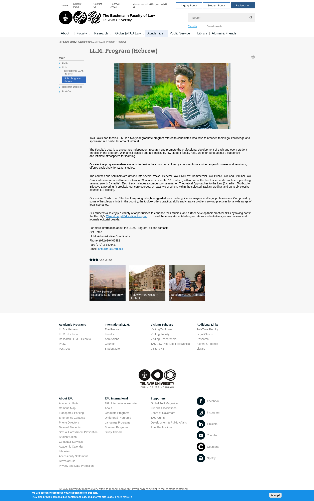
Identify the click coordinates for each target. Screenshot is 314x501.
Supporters (158, 398)
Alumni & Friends (207, 343)
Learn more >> (124, 498)
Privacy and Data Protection (76, 465)
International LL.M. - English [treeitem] (74, 72)
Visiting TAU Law (161, 329)
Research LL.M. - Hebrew (75, 339)
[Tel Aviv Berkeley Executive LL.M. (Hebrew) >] (107, 295)
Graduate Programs (117, 412)
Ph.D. (62, 343)
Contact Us (98, 5)
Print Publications (161, 427)
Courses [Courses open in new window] (110, 343)
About (108, 408)
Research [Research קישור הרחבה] (101, 33)
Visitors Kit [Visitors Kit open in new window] (157, 348)
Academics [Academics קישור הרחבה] (155, 33)
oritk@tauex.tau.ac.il (111, 248)
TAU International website (121, 403)
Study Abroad (113, 432)
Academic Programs (72, 324)
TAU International (116, 398)
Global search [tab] (214, 26)
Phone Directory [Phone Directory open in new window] (69, 422)
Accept (275, 496)
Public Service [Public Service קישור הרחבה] (180, 33)
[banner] (157, 18)
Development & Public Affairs (169, 422)
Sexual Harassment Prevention (78, 432)
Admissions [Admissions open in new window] (112, 339)
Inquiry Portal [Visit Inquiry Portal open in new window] (189, 5)
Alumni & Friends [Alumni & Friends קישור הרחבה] (224, 33)
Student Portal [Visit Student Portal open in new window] (216, 5)
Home (64, 5)
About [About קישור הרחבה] (65, 33)
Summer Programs (116, 427)
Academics (84, 41)
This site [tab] (192, 26)
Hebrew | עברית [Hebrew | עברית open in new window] (115, 5)
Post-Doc (64, 348)
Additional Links (207, 324)
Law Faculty (69, 41)
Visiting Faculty (160, 334)
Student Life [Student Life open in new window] (112, 348)
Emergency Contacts (72, 417)
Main (62, 57)
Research (203, 339)
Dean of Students (70, 427)
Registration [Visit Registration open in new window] (243, 5)
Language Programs (117, 422)
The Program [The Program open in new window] (113, 329)
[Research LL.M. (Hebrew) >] (187, 296)
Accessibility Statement (73, 456)
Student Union (68, 437)
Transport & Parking (71, 412)
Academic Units (68, 403)
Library (202, 33)
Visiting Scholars (162, 324)
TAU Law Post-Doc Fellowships (170, 343)
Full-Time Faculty (207, 329)
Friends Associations (163, 408)
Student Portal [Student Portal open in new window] (77, 5)
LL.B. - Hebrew (68, 329)
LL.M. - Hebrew (68, 334)
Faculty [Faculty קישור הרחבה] (81, 33)
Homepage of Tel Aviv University (60, 42)
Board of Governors (163, 412)
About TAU (66, 398)
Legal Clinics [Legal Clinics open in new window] (204, 334)
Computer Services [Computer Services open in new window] (71, 441)
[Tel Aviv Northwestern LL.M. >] (147, 296)
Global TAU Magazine (164, 403)
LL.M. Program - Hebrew (72, 80)
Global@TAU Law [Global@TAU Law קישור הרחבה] (128, 33)
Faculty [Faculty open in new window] (109, 334)
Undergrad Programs (118, 417)
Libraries (64, 451)
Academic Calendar (71, 446)
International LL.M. (117, 324)
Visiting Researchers (163, 339)
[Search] (221, 17)
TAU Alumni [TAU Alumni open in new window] (158, 417)
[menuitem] (64, 5)
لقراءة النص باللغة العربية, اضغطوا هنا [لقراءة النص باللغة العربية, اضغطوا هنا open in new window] (150, 5)
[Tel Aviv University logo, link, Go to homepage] (107, 19)
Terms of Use (67, 461)
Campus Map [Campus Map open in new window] (67, 408)
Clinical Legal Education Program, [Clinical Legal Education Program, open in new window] (127, 216)
